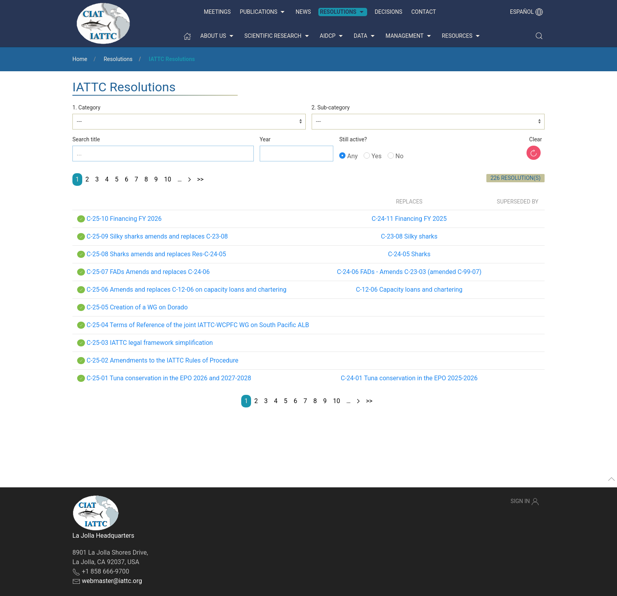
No (396, 156)
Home (79, 59)
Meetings (217, 12)
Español (526, 12)
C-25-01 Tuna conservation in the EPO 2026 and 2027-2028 (169, 378)
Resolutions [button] (343, 12)
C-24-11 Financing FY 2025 (409, 218)
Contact (423, 12)
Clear (535, 139)
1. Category (86, 107)
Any (348, 156)
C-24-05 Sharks (409, 254)
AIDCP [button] (332, 36)
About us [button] (217, 36)
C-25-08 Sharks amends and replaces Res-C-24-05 (156, 254)
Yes (373, 156)
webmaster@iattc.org (112, 581)
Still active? (353, 139)
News (303, 12)
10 (167, 179)
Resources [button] (462, 36)
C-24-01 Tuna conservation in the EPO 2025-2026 (409, 378)
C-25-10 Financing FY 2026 (124, 218)
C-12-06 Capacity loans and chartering (409, 289)
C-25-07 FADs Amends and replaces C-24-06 (148, 272)
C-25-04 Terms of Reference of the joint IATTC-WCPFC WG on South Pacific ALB (198, 325)
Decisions (388, 12)
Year (265, 139)
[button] (539, 36)
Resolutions (117, 59)
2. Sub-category (331, 107)
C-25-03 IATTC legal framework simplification (150, 342)
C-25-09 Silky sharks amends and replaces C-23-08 (157, 236)
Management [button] (409, 36)
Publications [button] (263, 12)
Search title (86, 139)
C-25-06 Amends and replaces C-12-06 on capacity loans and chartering (186, 289)
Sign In (525, 501)
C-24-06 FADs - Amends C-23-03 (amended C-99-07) (409, 272)
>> (200, 179)
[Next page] (189, 179)
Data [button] (365, 36)
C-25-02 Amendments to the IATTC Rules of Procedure (162, 360)
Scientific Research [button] (277, 36)
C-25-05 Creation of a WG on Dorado (137, 307)
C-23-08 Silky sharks (409, 236)
